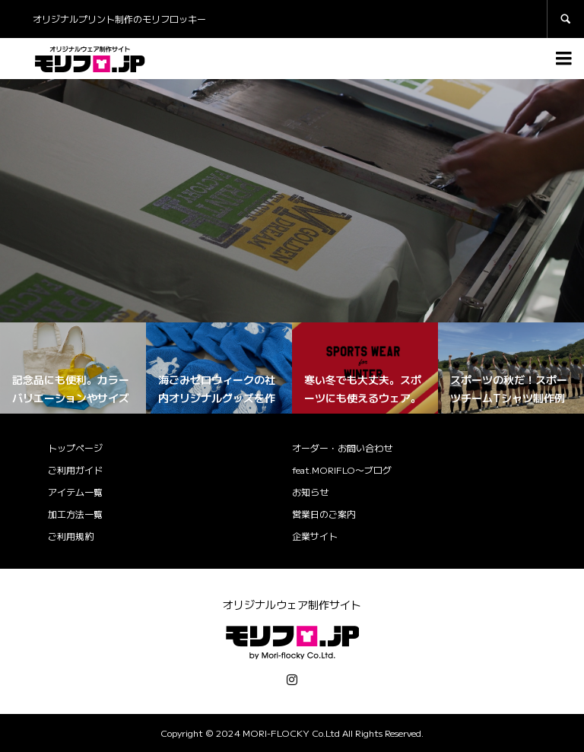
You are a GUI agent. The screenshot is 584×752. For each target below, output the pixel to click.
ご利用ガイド (75, 469)
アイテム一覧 (75, 491)
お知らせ (310, 491)
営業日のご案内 (324, 513)
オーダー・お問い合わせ (342, 447)
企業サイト (315, 535)
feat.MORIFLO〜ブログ (342, 469)
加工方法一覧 (75, 513)
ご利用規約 (71, 535)
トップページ (75, 447)
